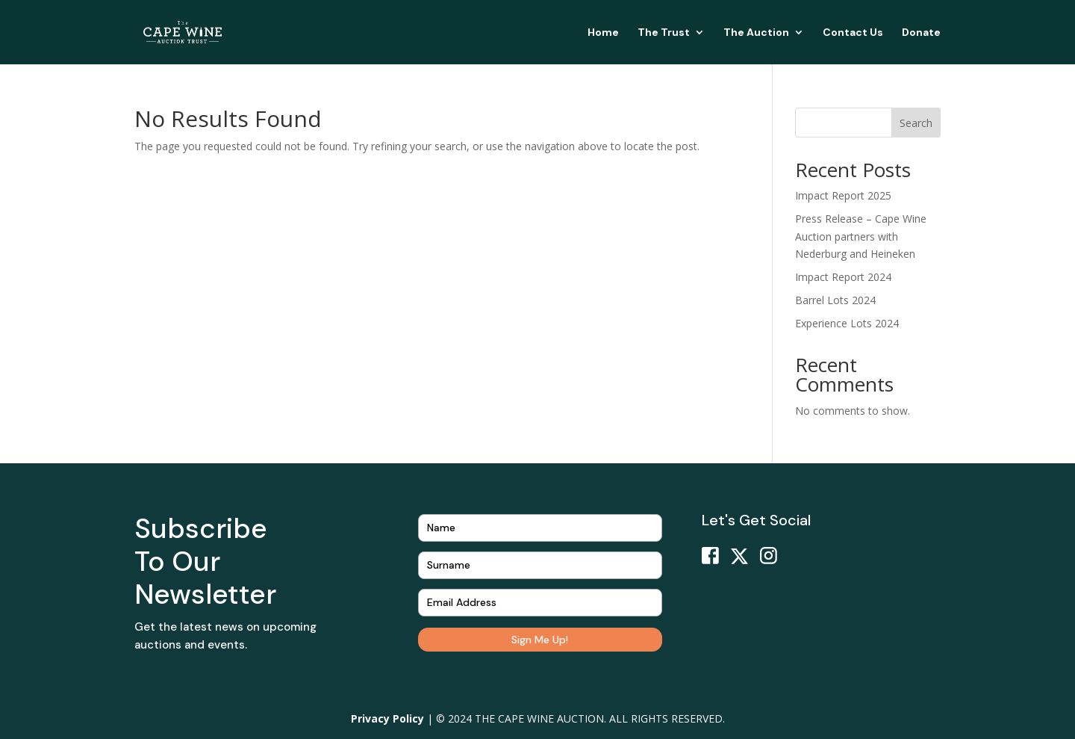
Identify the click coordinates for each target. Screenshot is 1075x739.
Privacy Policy (387, 718)
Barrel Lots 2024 (835, 300)
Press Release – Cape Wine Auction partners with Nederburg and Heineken (860, 236)
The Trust (664, 33)
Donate (921, 33)
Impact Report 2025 (843, 195)
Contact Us (853, 33)
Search (916, 123)
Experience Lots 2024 (847, 323)
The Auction (756, 33)
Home (603, 33)
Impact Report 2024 (843, 277)
